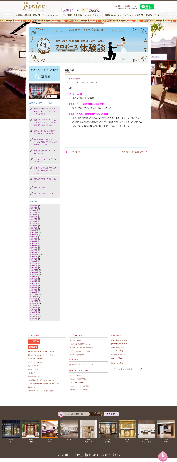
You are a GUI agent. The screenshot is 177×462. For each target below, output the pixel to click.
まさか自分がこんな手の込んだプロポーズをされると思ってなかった (45, 170)
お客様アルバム (110, 15)
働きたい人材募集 (117, 363)
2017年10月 (34, 297)
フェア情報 (67, 15)
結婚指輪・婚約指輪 (23, 15)
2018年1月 (34, 292)
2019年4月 (34, 261)
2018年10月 (34, 274)
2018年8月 (34, 279)
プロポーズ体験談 (75, 340)
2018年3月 (34, 290)
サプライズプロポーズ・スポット (80, 351)
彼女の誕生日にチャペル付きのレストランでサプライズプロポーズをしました (45, 111)
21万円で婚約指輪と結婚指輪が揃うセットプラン (44, 384)
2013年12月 (34, 301)
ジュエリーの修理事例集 (77, 379)
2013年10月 (34, 303)
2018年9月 (34, 277)
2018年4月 (34, 288)
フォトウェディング (125, 15)
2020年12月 (34, 230)
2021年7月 (34, 221)
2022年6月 (34, 215)
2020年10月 (34, 235)
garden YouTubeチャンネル (120, 351)
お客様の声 (31, 373)
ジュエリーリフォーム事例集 (79, 386)
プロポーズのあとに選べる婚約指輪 (81, 347)
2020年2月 (34, 252)
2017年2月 (34, 299)
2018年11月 (34, 272)
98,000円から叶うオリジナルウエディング (42, 380)
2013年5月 (34, 312)
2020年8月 (34, 239)
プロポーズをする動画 (76, 355)
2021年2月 (34, 228)
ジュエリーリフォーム (93, 15)
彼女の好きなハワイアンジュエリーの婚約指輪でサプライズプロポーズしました (45, 142)
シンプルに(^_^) (74, 152)
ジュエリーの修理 (75, 375)
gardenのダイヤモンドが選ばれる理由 (40, 391)
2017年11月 (34, 294)
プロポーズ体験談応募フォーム (79, 344)
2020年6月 (34, 243)
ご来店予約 (139, 15)
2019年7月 (34, 257)
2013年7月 (34, 308)
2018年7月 (34, 281)
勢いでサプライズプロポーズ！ (45, 193)
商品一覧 (36, 15)
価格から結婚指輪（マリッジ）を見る (40, 355)
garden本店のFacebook (119, 340)
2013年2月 (34, 317)
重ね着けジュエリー (34, 387)
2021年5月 (34, 223)
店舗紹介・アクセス (153, 15)
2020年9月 (34, 237)
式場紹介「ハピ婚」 (34, 376)
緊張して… (70, 72)
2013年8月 (34, 305)
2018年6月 (34, 283)
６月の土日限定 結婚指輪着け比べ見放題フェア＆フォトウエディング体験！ (88, 20)
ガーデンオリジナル (89, 82)
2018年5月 (34, 286)
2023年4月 (34, 206)
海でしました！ (39, 187)
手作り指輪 (78, 15)
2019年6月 (34, 259)
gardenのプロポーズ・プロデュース (81, 364)
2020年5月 (34, 246)
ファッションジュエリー (51, 15)
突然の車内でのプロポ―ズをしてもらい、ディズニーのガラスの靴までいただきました (45, 122)
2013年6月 (34, 310)
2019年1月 (34, 268)
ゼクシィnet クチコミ (118, 354)
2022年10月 (34, 210)
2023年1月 (34, 208)
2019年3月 (34, 263)
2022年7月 (34, 212)
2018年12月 (34, 270)
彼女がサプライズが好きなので (133, 152)
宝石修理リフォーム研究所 (78, 390)
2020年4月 (34, 248)
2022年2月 (34, 217)
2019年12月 (34, 255)
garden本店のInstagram (119, 344)
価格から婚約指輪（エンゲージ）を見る (41, 351)
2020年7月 (34, 241)
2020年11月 (34, 232)
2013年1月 (34, 319)
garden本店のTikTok (118, 347)
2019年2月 (34, 266)
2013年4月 (34, 314)
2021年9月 (34, 219)
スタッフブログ (33, 366)
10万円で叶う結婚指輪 (35, 362)
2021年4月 (34, 226)
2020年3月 (34, 250)
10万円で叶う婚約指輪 (35, 359)
